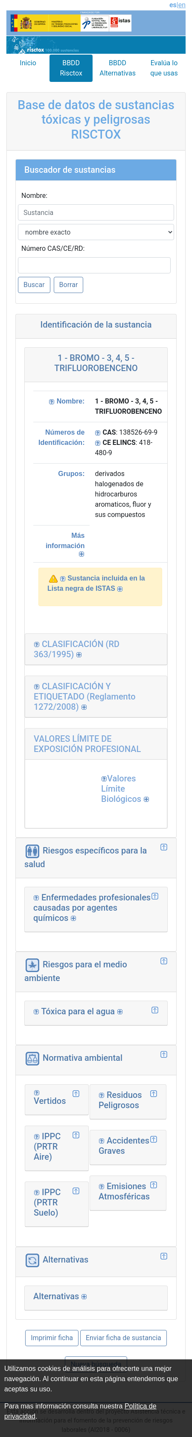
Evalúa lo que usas (163, 68)
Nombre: (34, 196)
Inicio (28, 63)
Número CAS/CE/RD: (52, 248)
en (182, 5)
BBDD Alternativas (117, 68)
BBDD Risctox (71, 68)
